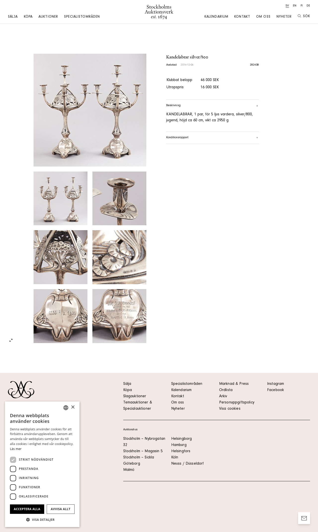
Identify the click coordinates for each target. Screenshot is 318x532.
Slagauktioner (134, 397)
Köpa (28, 17)
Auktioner (48, 17)
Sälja (13, 17)
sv (287, 5)
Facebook (275, 390)
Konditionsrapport (212, 137)
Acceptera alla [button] (27, 509)
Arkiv (223, 397)
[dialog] (42, 464)
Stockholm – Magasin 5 (143, 451)
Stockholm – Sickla (138, 458)
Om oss (263, 17)
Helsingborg (181, 439)
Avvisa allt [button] (60, 509)
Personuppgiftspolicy (236, 403)
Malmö (129, 470)
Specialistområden (82, 17)
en (294, 5)
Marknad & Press (234, 384)
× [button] (73, 407)
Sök (304, 16)
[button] (42, 519)
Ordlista (226, 390)
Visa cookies (229, 409)
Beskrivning (212, 105)
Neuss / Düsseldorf (187, 464)
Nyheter (284, 17)
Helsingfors (181, 451)
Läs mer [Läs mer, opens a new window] (16, 449)
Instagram (275, 384)
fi (302, 5)
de (308, 5)
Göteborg (131, 464)
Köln (174, 458)
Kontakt (242, 17)
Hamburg (179, 445)
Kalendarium (216, 17)
